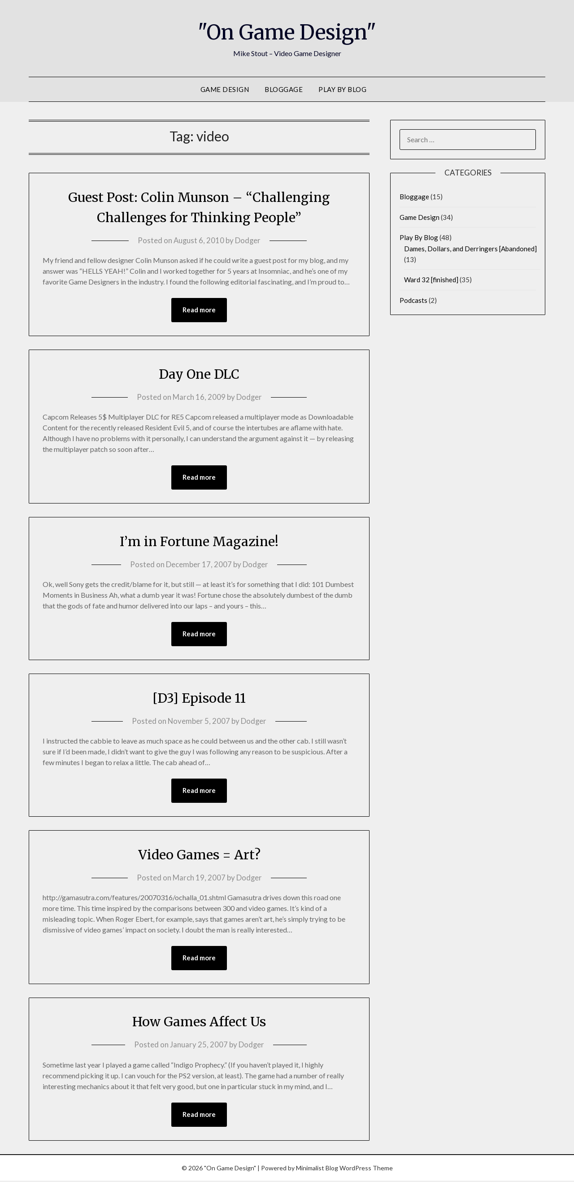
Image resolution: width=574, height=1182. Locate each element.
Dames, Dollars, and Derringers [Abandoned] (470, 249)
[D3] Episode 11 (199, 698)
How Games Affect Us (199, 1022)
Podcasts (413, 300)
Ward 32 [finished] (431, 280)
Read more (199, 310)
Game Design (224, 89)
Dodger (248, 240)
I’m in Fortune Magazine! (199, 541)
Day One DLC (199, 373)
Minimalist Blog (317, 1169)
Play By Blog (342, 89)
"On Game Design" (287, 31)
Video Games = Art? (199, 855)
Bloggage (284, 89)
